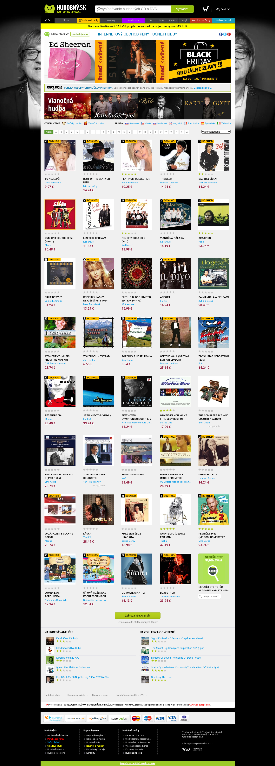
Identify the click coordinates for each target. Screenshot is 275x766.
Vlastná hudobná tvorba (136, 746)
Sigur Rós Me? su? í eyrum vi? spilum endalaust (177, 638)
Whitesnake (128, 304)
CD (150, 20)
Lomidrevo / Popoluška (53, 594)
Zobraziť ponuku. (203, 87)
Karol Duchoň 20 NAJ (67, 657)
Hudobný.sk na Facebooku (137, 742)
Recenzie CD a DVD (134, 735)
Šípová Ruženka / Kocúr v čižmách (94, 594)
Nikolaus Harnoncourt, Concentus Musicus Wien (137, 422)
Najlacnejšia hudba (95, 739)
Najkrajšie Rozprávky (56, 600)
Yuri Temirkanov (92, 481)
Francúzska (191, 123)
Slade (48, 245)
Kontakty (90, 753)
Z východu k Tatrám (96, 356)
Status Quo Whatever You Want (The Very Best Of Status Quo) (185, 667)
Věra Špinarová (53, 182)
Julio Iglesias (206, 301)
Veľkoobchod (223, 20)
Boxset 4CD (167, 592)
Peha (201, 241)
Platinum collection (136, 178)
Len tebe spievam (94, 238)
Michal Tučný (90, 186)
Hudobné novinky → (77, 695)
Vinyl (184, 20)
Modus (48, 419)
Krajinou (205, 238)
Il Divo (163, 301)
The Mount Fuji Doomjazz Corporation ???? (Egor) (178, 648)
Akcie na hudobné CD (57, 735)
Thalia (163, 541)
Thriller (166, 178)
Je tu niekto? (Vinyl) (97, 415)
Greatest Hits (208, 474)
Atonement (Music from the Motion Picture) (57, 358)
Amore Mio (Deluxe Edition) (172, 535)
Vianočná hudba (94, 123)
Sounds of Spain (133, 474)
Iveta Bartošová (130, 182)
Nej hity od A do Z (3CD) (134, 240)
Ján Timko (89, 360)
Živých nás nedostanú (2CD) (214, 358)
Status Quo (166, 422)
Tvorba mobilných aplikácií (205, 734)
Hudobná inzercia (133, 753)
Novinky (111, 20)
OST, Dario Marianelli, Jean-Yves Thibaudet (175, 481)
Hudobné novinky (55, 749)
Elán (201, 363)
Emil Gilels (204, 422)
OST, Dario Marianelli (56, 363)
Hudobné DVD (93, 742)
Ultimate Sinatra (133, 592)
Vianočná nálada (172, 238)
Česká (146, 123)
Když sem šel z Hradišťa (131, 535)
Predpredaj (133, 20)
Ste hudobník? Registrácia (138, 739)
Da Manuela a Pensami (214, 297)
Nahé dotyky (53, 297)
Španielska (208, 123)
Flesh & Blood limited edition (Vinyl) (136, 299)
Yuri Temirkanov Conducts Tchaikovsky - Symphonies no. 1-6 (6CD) (96, 476)
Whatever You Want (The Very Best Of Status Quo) (173, 417)
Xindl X (87, 537)
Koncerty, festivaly (134, 749)
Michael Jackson (169, 182)
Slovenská (132, 123)
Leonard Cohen (207, 478)
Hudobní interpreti (56, 753)
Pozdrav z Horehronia (137, 356)
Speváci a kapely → (102, 695)
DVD (161, 20)
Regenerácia (53, 415)
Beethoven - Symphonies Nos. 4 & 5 (136, 417)
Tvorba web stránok (191, 732)
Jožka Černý (128, 541)
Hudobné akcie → (53, 695)
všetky (49, 132)
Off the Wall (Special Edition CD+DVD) (174, 358)
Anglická (175, 123)
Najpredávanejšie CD (96, 735)
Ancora (165, 297)
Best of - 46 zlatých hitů (96, 180)
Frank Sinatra (129, 596)
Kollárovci (88, 241)
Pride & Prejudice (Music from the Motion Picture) (171, 476)
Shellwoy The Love (161, 677)
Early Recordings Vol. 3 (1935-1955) (60, 476)
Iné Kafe (87, 419)
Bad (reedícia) (208, 178)
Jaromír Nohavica (170, 596)
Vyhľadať (182, 9)
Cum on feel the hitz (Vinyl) (59, 240)
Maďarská (160, 123)
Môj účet (221, 9)
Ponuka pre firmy (201, 20)
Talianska (224, 123)
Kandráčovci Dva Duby (68, 648)
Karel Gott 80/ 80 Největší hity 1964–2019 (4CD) (82, 677)
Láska (87, 533)
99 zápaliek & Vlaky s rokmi (59, 535)
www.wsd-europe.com (199, 705)
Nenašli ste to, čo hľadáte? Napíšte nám (214, 589)
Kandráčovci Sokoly (67, 638)
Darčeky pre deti (72, 123)
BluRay (173, 20)
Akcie (66, 20)
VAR (124, 478)
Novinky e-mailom (95, 746)
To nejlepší (52, 178)
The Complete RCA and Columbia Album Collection (213, 417)
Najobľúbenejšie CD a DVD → (131, 695)
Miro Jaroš (204, 541)
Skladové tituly (88, 20)
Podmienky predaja (95, 749)
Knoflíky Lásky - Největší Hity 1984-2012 (95, 299)
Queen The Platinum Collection (73, 667)
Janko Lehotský (53, 301)
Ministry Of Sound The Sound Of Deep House (176, 657)
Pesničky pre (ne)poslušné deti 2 (212, 535)
